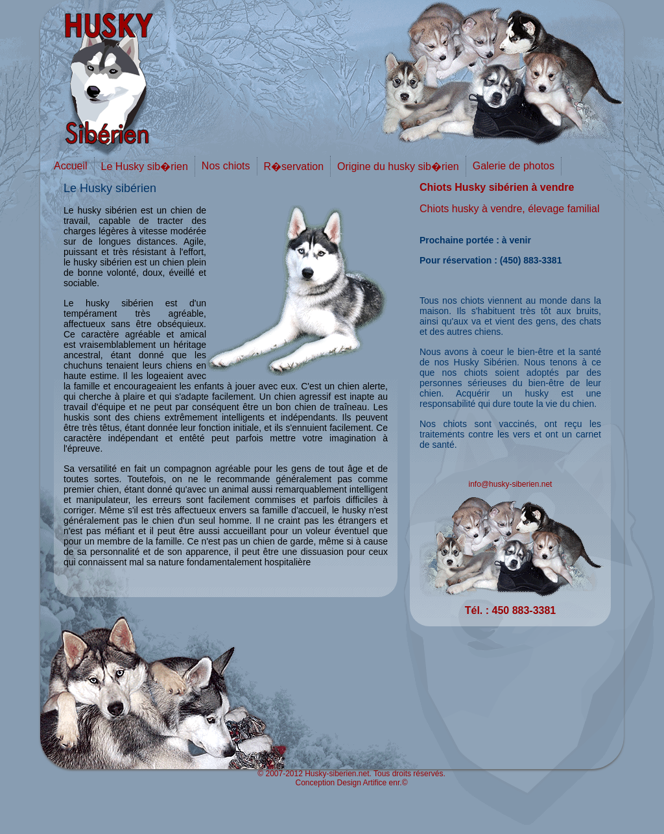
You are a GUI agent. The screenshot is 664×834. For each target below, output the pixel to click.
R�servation (294, 166)
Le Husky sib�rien (144, 166)
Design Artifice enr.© (372, 782)
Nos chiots (226, 165)
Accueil (71, 165)
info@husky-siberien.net (510, 484)
